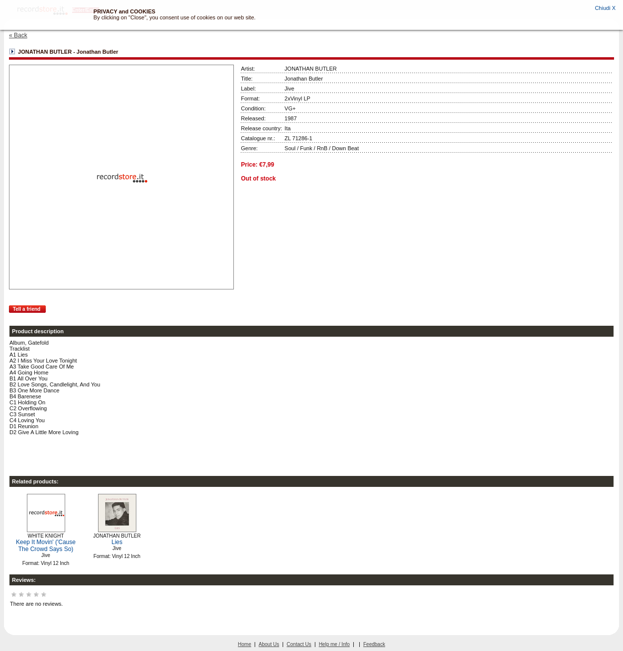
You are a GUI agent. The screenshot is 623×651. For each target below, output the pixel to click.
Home (244, 644)
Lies (116, 542)
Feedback (374, 644)
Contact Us (299, 644)
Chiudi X (605, 8)
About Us (269, 644)
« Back (18, 35)
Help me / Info (334, 644)
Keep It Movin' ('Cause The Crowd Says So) (46, 546)
